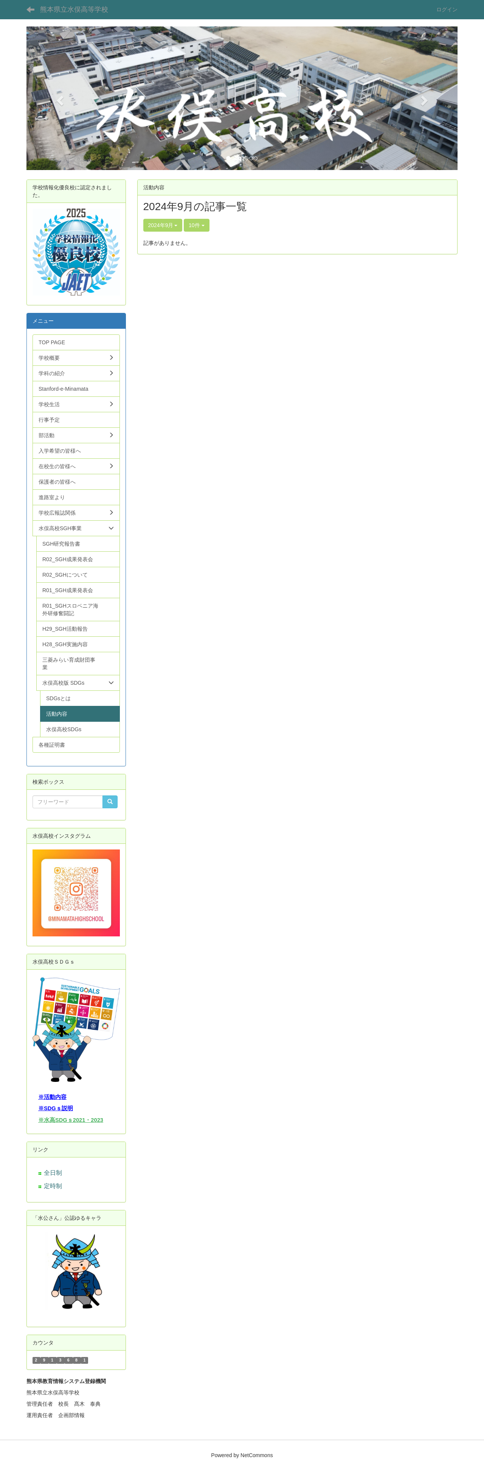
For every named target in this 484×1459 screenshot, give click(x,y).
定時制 (53, 1186)
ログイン (447, 9)
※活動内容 (52, 1097)
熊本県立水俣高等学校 (74, 9)
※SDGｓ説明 (55, 1108)
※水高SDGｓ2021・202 (69, 1120)
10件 (196, 225)
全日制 (53, 1173)
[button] (58, 98)
